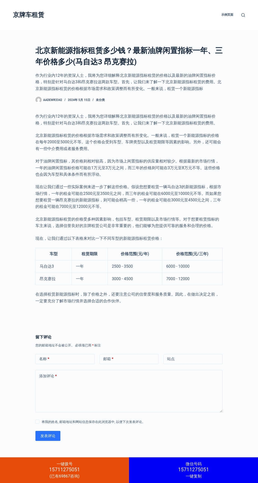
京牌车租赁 (28, 14)
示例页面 (227, 14)
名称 (44, 359)
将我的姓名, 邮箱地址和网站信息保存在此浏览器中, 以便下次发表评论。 (93, 422)
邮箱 (108, 359)
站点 (171, 359)
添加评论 (48, 376)
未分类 (100, 100)
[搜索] (243, 15)
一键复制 (193, 470)
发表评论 (47, 436)
